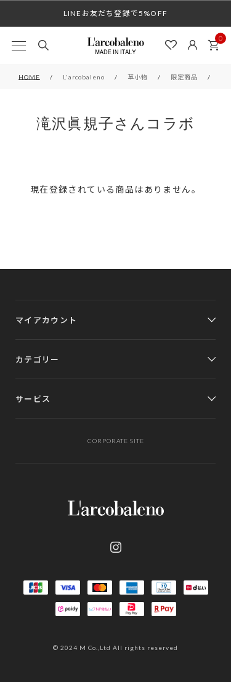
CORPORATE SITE (115, 440)
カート (217, 42)
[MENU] (18, 45)
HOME (29, 77)
